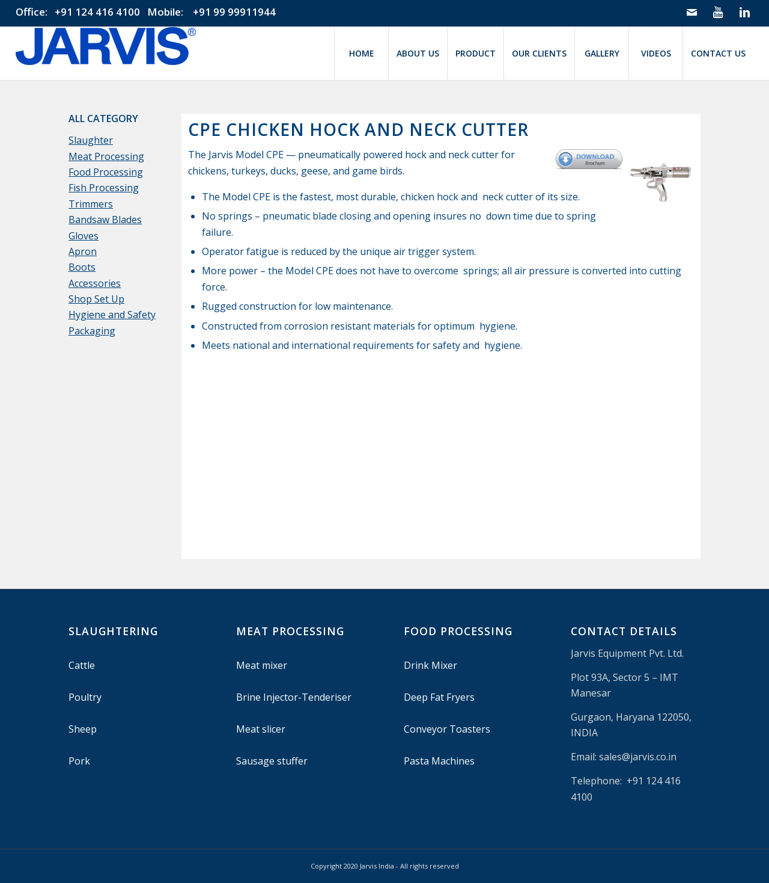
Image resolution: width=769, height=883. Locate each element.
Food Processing (105, 172)
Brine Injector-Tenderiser (293, 697)
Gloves (83, 235)
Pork (79, 761)
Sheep (82, 729)
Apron (82, 251)
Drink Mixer (430, 665)
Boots (82, 267)
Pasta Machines (439, 761)
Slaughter (90, 140)
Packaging (91, 330)
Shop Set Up (96, 299)
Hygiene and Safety (112, 314)
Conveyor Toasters (447, 729)
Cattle (81, 665)
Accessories (94, 283)
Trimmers (90, 204)
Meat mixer (261, 665)
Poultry (85, 697)
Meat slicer (260, 729)
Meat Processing (106, 156)
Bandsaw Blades (105, 219)
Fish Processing (103, 187)
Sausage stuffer (272, 761)
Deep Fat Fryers (439, 697)
